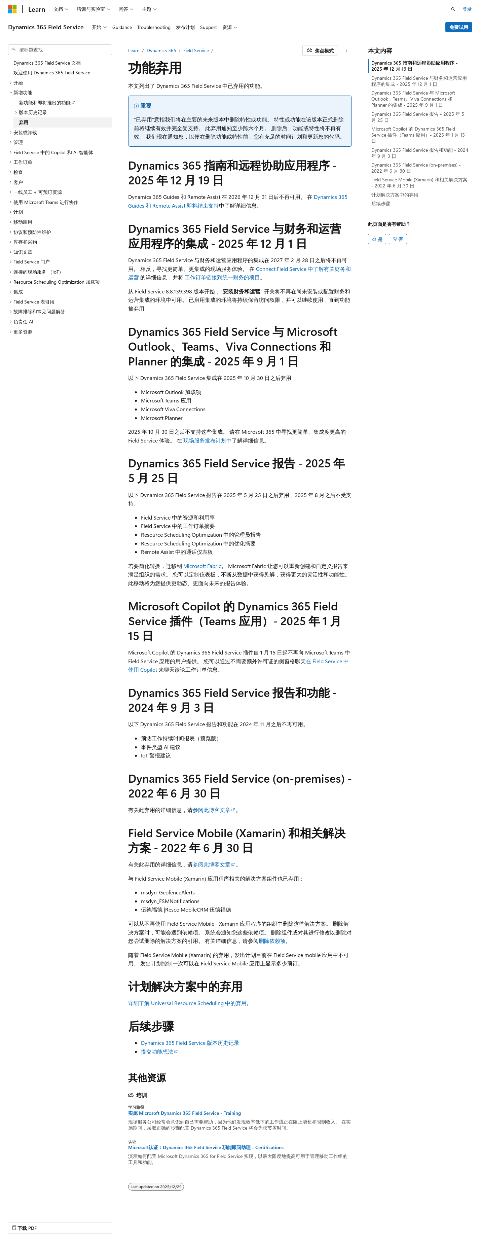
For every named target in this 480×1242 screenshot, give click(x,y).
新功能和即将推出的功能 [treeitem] (45, 102)
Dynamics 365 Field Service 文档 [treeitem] (47, 63)
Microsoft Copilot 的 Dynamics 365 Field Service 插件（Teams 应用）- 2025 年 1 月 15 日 (418, 135)
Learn (134, 50)
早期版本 (305, 1221)
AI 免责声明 (276, 1221)
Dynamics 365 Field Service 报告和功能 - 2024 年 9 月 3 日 (419, 153)
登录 (467, 9)
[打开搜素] (453, 9)
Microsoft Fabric (202, 565)
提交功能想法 (157, 1051)
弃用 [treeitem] (23, 122)
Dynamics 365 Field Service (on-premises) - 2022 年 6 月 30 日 (416, 168)
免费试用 (458, 27)
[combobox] (60, 49)
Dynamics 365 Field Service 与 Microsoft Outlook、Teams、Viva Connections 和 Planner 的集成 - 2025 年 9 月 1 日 (413, 99)
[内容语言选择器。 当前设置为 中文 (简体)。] (26, 1220)
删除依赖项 (272, 940)
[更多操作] (346, 50)
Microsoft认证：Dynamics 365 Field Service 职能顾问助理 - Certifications (206, 1147)
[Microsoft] (12, 9)
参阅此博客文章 (211, 809)
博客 (328, 1221)
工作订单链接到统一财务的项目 (222, 277)
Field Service (196, 50)
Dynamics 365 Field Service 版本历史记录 (190, 1042)
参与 (350, 1221)
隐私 (367, 1221)
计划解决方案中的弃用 (394, 194)
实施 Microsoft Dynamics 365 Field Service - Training (184, 1113)
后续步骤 (380, 203)
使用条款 (394, 1221)
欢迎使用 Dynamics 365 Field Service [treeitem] (51, 72)
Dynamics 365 (161, 50)
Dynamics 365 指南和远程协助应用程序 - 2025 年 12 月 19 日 (414, 66)
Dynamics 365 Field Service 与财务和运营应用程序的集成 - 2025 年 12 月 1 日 (419, 81)
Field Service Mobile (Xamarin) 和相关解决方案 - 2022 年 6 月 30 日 (419, 182)
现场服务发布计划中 (207, 440)
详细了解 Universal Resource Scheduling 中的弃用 (187, 1002)
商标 (417, 1221)
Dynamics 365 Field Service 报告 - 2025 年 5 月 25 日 (417, 117)
